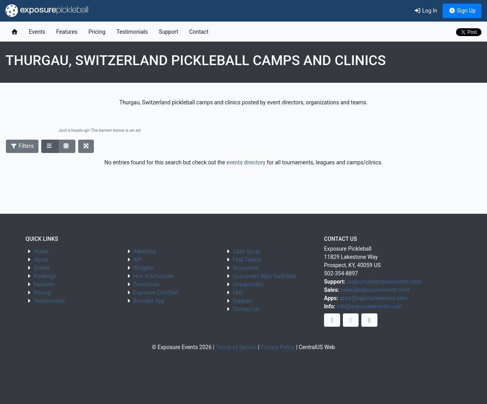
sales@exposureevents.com (375, 290)
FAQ (238, 292)
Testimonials (132, 32)
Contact (199, 32)
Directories (146, 284)
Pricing (96, 32)
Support (168, 32)
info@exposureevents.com (369, 306)
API (137, 260)
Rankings (45, 276)
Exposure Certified (155, 292)
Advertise (144, 251)
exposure (46, 10)
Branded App (149, 301)
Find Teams (247, 260)
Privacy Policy (278, 347)
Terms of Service (236, 347)
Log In (425, 10)
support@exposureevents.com (384, 281)
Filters (22, 146)
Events (37, 32)
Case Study (246, 251)
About (41, 260)
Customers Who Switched (264, 276)
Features (66, 32)
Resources (246, 268)
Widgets (143, 268)
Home (41, 251)
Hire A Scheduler (153, 276)
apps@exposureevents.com (374, 298)
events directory (246, 162)
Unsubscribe (248, 284)
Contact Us (246, 309)
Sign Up (462, 10)
